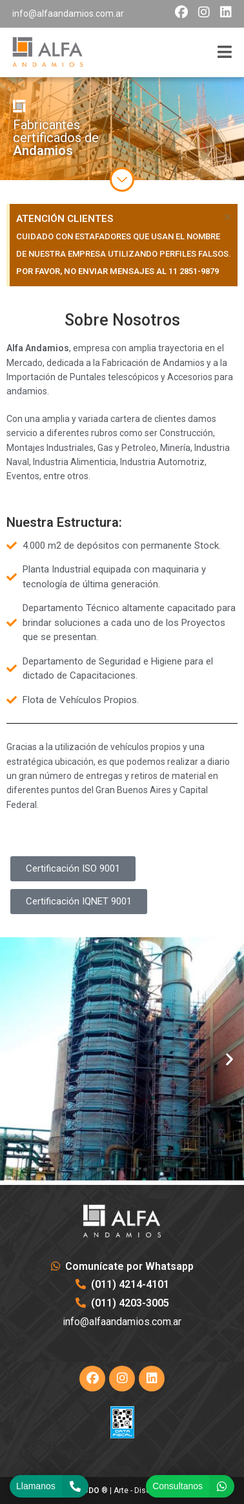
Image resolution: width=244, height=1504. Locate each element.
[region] (122, 128)
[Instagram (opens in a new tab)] (204, 12)
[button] (14, 1058)
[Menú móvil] (225, 52)
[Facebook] (92, 1378)
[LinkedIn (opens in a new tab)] (223, 12)
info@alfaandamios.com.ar (68, 13)
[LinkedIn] (152, 1378)
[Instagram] (122, 1378)
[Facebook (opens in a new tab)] (181, 12)
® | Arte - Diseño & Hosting (122, 1490)
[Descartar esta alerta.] (227, 216)
